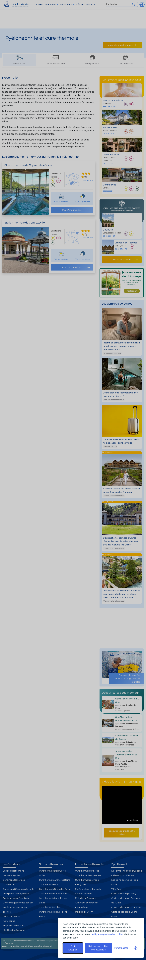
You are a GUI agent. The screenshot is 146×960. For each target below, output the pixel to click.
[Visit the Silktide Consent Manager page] (135, 948)
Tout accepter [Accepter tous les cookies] (72, 948)
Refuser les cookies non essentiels (98, 948)
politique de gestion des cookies (107, 934)
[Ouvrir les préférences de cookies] (122, 948)
